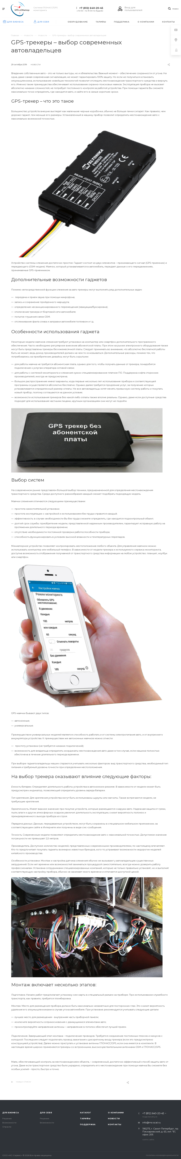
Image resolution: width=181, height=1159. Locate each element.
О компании (116, 1112)
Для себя (46, 1112)
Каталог (85, 1112)
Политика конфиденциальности (162, 1155)
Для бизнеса (10, 1112)
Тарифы (85, 1118)
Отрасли (6, 1127)
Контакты (114, 1124)
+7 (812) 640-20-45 (91, 8)
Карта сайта (148, 1140)
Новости (114, 1118)
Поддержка (88, 1124)
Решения (7, 1118)
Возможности (9, 1122)
